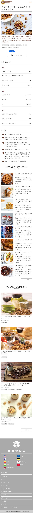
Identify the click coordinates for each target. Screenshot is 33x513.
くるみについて (5, 488)
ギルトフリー (19, 389)
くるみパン (4, 476)
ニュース (3, 504)
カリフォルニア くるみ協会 (9, 507)
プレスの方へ (5, 498)
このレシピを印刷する (17, 55)
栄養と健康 (4, 473)
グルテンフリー (12, 389)
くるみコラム (5, 485)
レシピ (3, 479)
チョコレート (16, 47)
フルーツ (10, 47)
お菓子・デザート (5, 45)
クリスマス (4, 47)
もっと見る (27, 279)
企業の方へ (4, 495)
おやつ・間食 (18, 45)
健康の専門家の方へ (7, 491)
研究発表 (3, 501)
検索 (26, 2)
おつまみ (12, 45)
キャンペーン (5, 482)
